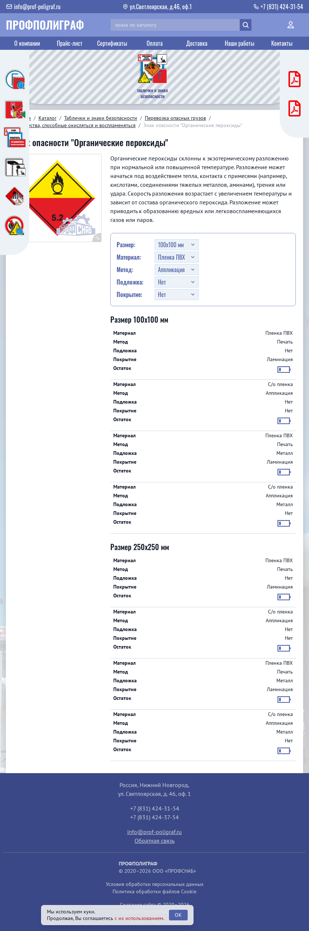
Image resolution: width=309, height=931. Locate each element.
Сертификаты (112, 43)
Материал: (129, 257)
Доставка (196, 43)
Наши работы (239, 43)
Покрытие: (129, 294)
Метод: (125, 269)
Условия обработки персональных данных (154, 884)
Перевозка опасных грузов (175, 118)
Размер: (126, 244)
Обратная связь (154, 840)
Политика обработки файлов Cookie (154, 891)
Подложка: (130, 282)
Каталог (47, 118)
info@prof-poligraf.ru (154, 831)
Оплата (155, 43)
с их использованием (139, 918)
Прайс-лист (69, 43)
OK (178, 915)
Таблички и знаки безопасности (100, 118)
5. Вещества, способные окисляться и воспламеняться (74, 125)
